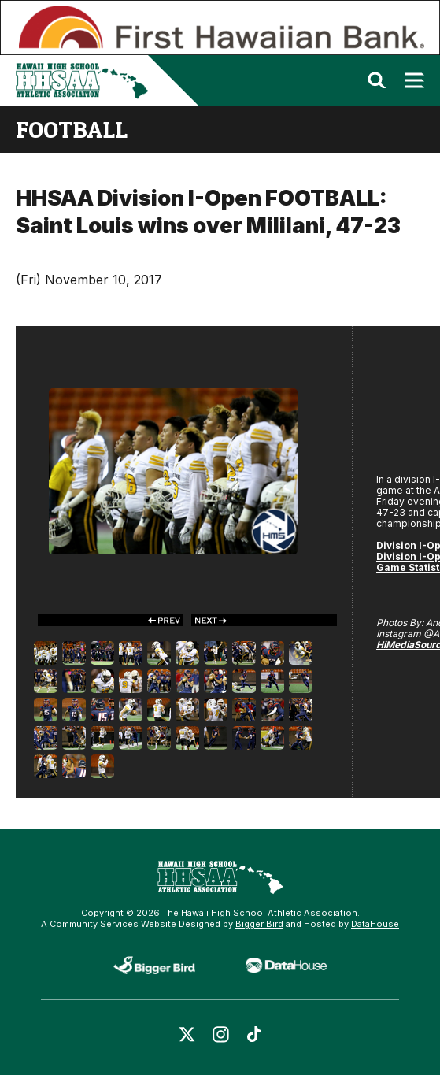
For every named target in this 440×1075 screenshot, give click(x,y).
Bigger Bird (259, 923)
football (72, 129)
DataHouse (375, 923)
